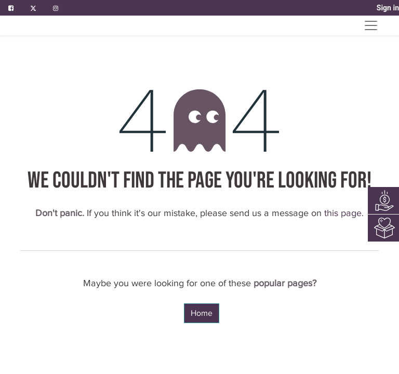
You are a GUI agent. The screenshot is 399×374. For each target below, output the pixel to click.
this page (343, 213)
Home (201, 313)
